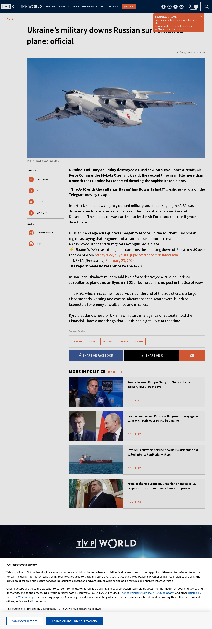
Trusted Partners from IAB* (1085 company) (147, 592)
